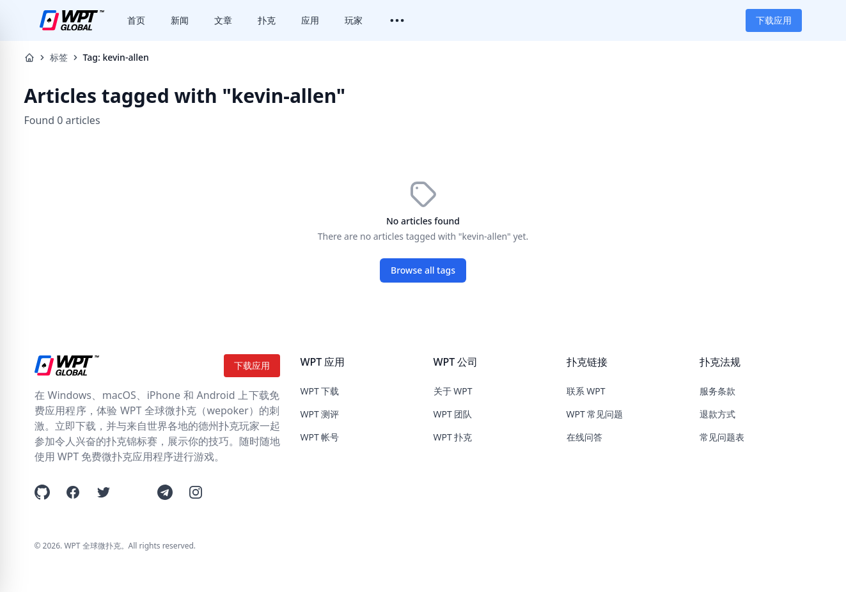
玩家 (354, 20)
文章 (223, 20)
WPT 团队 (453, 414)
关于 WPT (453, 391)
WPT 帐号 (320, 437)
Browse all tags (423, 270)
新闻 (180, 20)
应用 (310, 20)
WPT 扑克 (453, 437)
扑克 (267, 20)
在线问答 (584, 437)
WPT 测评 (320, 414)
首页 (136, 20)
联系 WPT (586, 391)
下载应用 (774, 20)
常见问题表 (722, 437)
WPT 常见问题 (595, 414)
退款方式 (717, 414)
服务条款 (717, 391)
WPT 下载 (320, 391)
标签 (59, 57)
